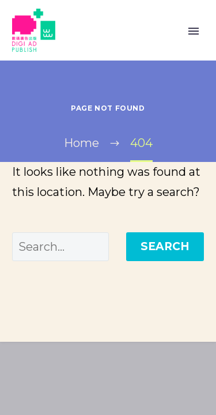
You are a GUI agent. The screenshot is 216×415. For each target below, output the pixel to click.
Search (165, 246)
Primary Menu (193, 31)
